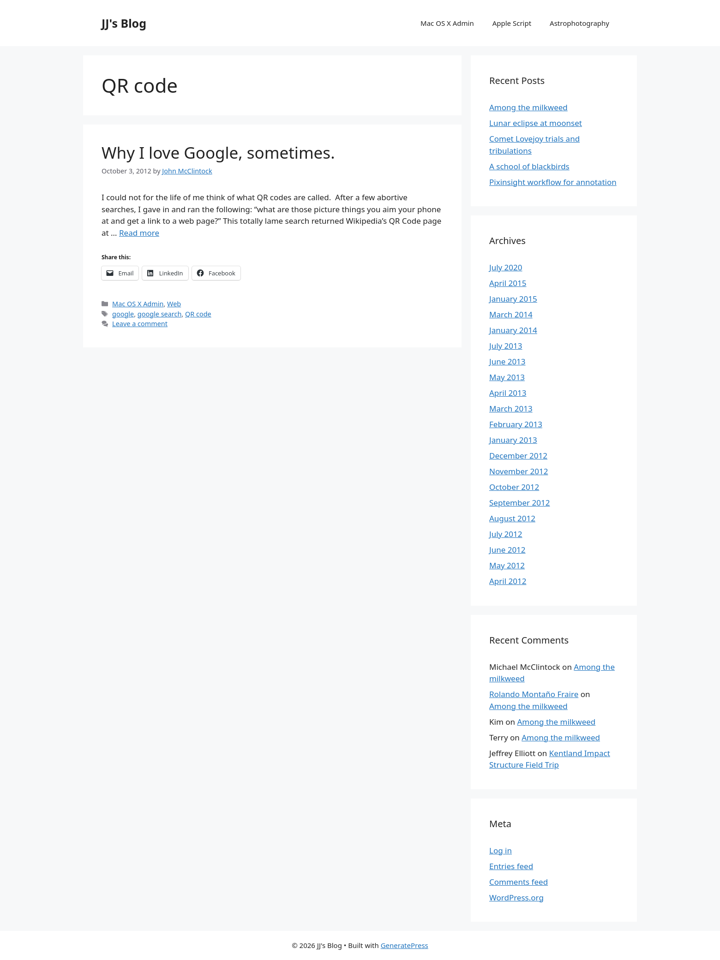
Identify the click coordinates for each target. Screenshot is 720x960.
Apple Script (511, 23)
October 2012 (514, 487)
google (123, 314)
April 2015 (507, 283)
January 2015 (513, 298)
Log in (500, 850)
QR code (198, 314)
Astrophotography (579, 23)
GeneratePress (404, 945)
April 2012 (507, 581)
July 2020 (505, 267)
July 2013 (505, 345)
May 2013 (507, 377)
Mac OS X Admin (447, 23)
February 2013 (515, 424)
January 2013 (513, 440)
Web (174, 303)
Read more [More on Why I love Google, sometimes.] (139, 232)
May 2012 (507, 565)
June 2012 (507, 549)
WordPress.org (516, 897)
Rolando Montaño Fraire (533, 694)
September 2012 (519, 502)
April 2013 (507, 393)
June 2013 (507, 361)
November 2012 (518, 471)
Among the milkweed (528, 107)
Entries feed (511, 866)
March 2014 (511, 314)
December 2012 (518, 455)
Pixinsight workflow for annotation (553, 182)
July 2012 (505, 534)
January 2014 (513, 330)
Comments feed (518, 882)
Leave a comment (140, 323)
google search (160, 314)
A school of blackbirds (529, 166)
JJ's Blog (124, 23)
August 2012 (512, 518)
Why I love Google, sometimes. (218, 152)
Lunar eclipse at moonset (535, 123)
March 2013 (511, 408)
